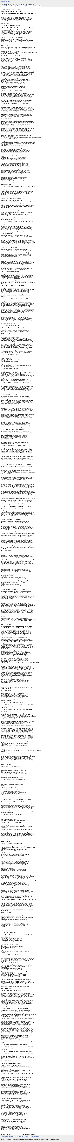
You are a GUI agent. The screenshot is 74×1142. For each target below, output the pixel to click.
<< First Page (11, 5)
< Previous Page (20, 5)
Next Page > (29, 5)
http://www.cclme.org (5, 1)
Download (4, 5)
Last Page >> (37, 5)
